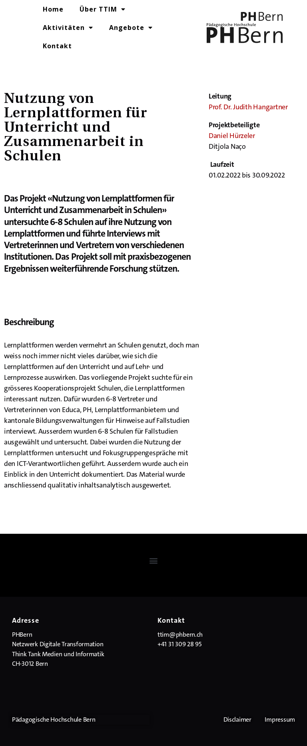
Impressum (280, 719)
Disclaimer (237, 719)
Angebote (131, 27)
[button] (153, 560)
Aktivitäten (68, 27)
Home (53, 9)
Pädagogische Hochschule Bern (53, 719)
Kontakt (57, 45)
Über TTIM (103, 9)
